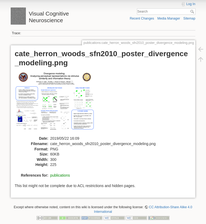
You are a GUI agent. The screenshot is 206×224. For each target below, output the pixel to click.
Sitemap (189, 18)
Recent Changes (142, 18)
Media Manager (168, 18)
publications (60, 175)
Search (192, 11)
